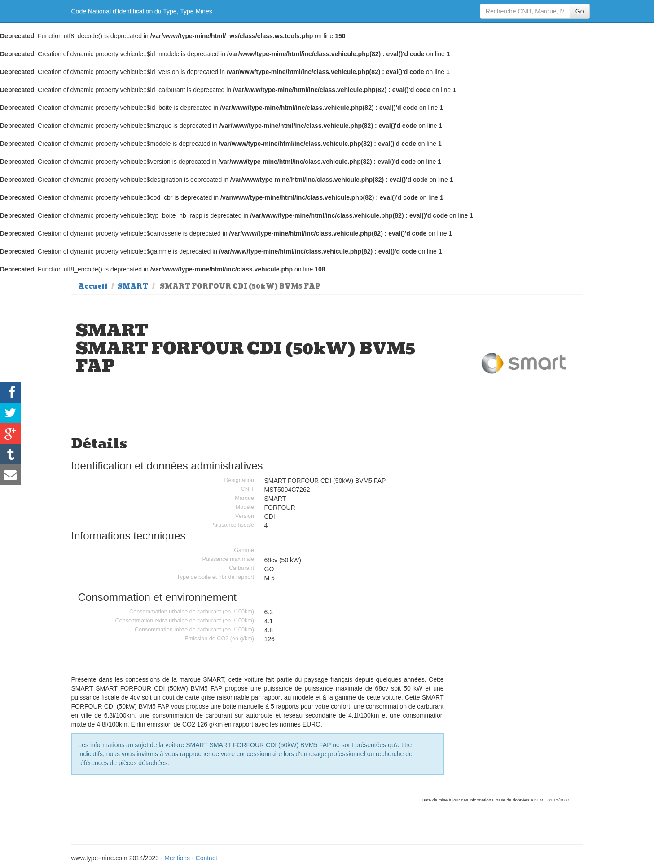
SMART (133, 286)
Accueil (93, 286)
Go (579, 11)
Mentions (177, 858)
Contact (206, 858)
